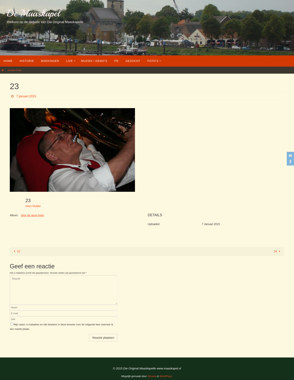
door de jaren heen (32, 215)
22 (16, 251)
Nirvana (151, 376)
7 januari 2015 (26, 96)
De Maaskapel (33, 13)
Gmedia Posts (14, 70)
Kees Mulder (33, 206)
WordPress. (166, 376)
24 (277, 251)
